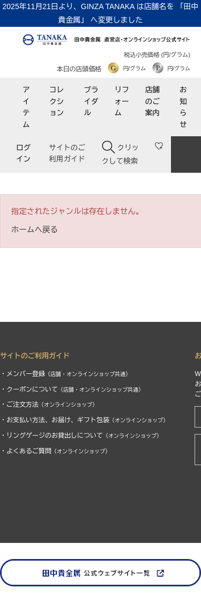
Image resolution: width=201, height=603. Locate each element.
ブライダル (91, 101)
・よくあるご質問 (55, 451)
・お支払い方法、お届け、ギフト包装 (84, 420)
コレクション (56, 101)
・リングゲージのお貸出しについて (81, 435)
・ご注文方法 (49, 404)
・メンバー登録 (65, 374)
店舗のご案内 (152, 101)
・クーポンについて (72, 389)
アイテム (26, 107)
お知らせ (183, 107)
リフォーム (122, 101)
